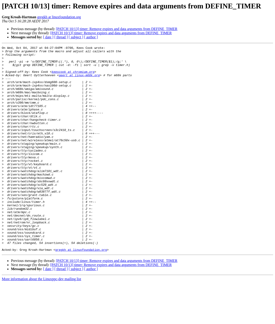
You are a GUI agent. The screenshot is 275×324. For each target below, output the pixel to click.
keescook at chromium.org (73, 77)
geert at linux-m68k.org (79, 81)
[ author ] (91, 37)
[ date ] (48, 37)
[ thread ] (61, 37)
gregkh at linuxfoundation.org (59, 17)
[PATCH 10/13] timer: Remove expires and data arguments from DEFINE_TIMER (116, 29)
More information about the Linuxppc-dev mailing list (41, 320)
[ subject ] (76, 37)
